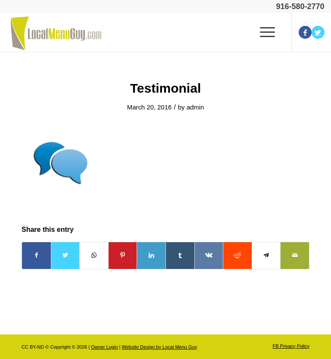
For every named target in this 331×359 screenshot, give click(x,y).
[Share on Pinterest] (123, 255)
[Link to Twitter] (318, 32)
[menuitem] (288, 346)
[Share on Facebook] (36, 255)
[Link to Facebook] (305, 32)
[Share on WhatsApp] (94, 255)
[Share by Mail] (295, 255)
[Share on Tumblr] (180, 255)
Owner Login (104, 347)
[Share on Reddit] (237, 255)
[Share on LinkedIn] (151, 255)
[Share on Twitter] (65, 255)
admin (195, 107)
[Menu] (266, 32)
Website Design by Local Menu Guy (159, 347)
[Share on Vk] (209, 255)
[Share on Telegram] (266, 255)
